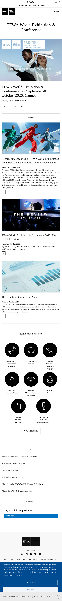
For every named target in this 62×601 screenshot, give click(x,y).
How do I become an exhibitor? (13, 477)
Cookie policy (33, 559)
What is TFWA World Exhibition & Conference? (20, 457)
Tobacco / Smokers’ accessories (18, 419)
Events (32, 5)
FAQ (5, 559)
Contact (12, 559)
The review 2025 (19, 106)
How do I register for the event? (14, 463)
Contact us (10, 516)
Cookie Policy (18, 575)
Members (42, 5)
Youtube (39, 554)
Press (18, 559)
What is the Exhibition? (10, 470)
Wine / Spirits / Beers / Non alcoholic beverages (43, 419)
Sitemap (24, 559)
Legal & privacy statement (48, 559)
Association (21, 5)
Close (58, 597)
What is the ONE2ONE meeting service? (17, 491)
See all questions (30, 501)
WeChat (35, 554)
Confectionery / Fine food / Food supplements (12, 363)
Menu (58, 11)
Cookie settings (30, 582)
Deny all (30, 589)
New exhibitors (31, 431)
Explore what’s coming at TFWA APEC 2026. (26, 597)
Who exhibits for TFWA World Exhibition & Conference (23, 484)
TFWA (30, 2)
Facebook (31, 554)
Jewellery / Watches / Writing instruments (31, 393)
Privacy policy (8, 575)
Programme (7, 106)
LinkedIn (22, 554)
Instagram (26, 554)
